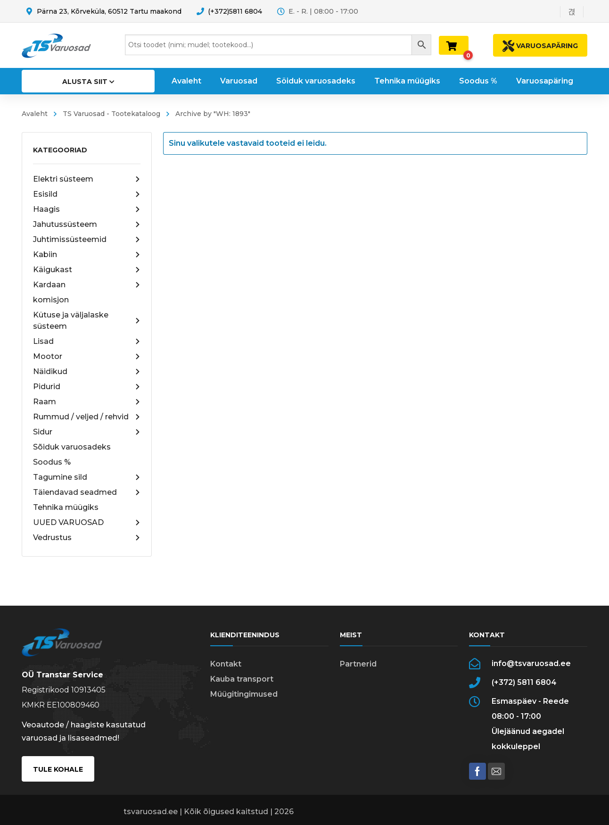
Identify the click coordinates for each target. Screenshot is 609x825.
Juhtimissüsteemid (86, 239)
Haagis (86, 209)
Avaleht (35, 113)
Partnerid (358, 663)
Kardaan (86, 284)
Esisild (86, 194)
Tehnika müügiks (66, 507)
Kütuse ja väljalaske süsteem (86, 320)
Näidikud (86, 371)
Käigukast (86, 269)
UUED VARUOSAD (86, 522)
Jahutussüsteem (86, 224)
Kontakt (225, 663)
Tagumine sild (86, 477)
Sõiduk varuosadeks (72, 446)
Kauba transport (241, 679)
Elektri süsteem (86, 179)
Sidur (86, 432)
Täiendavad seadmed (86, 492)
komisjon (51, 299)
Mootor (86, 356)
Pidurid (86, 386)
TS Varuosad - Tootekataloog (111, 113)
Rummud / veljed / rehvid (86, 417)
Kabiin (86, 254)
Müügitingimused (244, 694)
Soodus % (52, 462)
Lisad (86, 341)
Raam (86, 401)
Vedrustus (86, 537)
